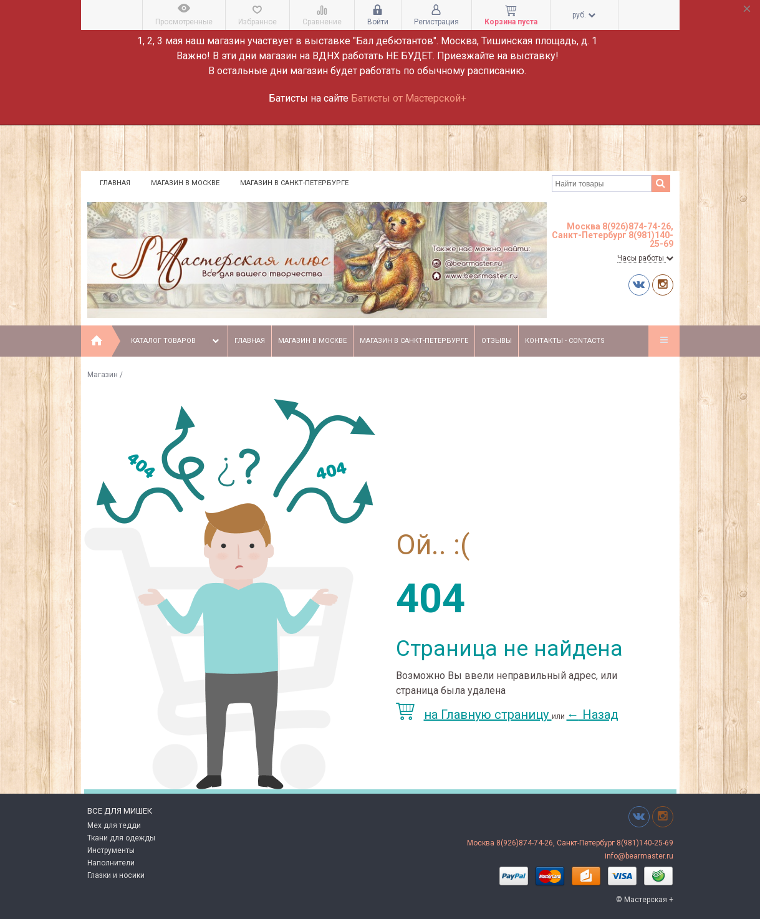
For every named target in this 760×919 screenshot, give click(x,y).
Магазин (102, 374)
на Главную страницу (474, 714)
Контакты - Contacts (565, 341)
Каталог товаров (176, 341)
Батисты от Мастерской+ (408, 98)
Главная (115, 183)
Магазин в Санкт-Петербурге (294, 183)
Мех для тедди (114, 825)
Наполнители (111, 863)
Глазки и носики (116, 875)
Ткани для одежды (121, 838)
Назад (592, 714)
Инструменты (111, 850)
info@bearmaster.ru (639, 856)
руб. (583, 15)
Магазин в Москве (185, 183)
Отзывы (496, 341)
